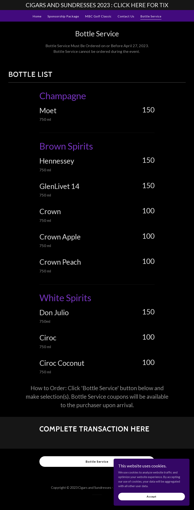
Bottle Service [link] (150, 16)
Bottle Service (97, 461)
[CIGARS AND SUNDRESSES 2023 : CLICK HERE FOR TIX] (97, 5)
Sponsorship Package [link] (63, 16)
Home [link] (37, 16)
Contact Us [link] (126, 16)
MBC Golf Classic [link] (98, 16)
